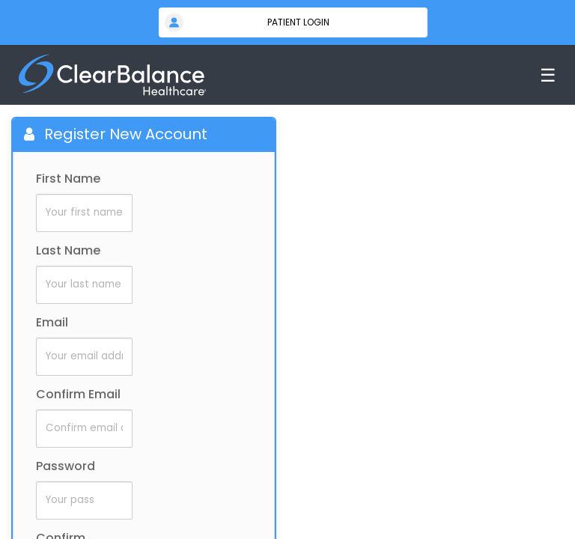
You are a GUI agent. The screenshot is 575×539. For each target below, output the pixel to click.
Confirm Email (78, 394)
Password (65, 466)
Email (52, 322)
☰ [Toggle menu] (548, 75)
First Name (68, 178)
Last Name (68, 250)
